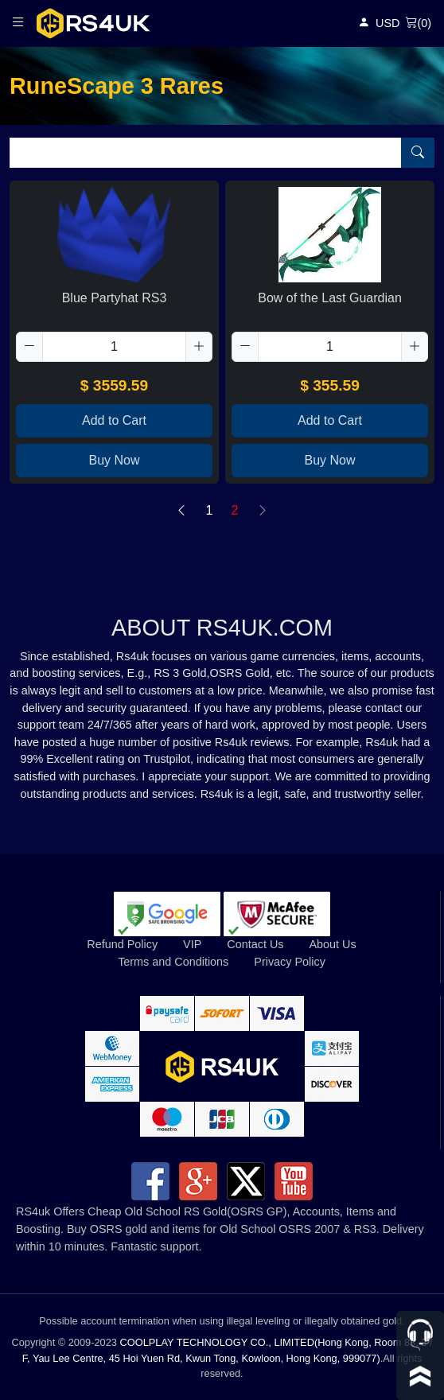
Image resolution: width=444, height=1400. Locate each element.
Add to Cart (114, 420)
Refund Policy (122, 944)
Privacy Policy (289, 961)
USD (387, 23)
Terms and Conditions (173, 961)
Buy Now (113, 460)
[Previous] (181, 510)
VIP (192, 944)
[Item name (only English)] (206, 153)
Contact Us (255, 944)
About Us (332, 944)
